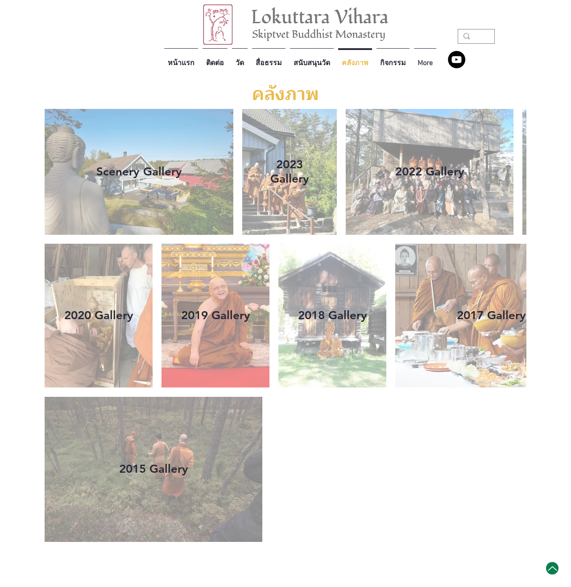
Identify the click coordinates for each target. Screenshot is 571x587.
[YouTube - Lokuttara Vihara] (456, 59)
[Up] (552, 568)
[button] (240, 59)
